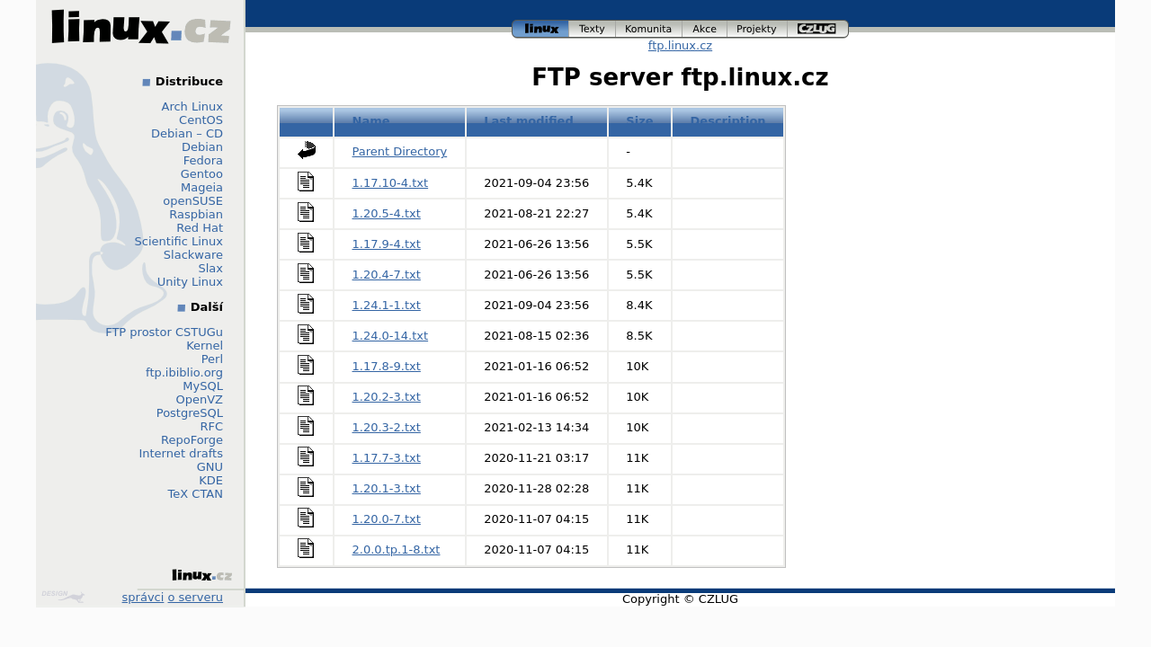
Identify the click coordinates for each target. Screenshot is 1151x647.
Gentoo (202, 174)
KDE (211, 480)
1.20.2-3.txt (386, 396)
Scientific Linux (179, 241)
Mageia (202, 187)
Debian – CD (187, 133)
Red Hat (199, 228)
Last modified (529, 121)
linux (540, 29)
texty (592, 29)
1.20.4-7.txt (386, 274)
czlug (818, 29)
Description (728, 121)
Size (639, 121)
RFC (211, 426)
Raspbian (196, 214)
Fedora (203, 160)
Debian (202, 147)
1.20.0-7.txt (386, 519)
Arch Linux (193, 106)
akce (705, 29)
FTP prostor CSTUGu (164, 332)
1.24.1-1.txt (386, 305)
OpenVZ (199, 399)
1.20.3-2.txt (386, 427)
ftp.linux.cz (680, 45)
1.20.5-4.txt (386, 213)
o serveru (195, 597)
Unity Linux (190, 281)
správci (143, 597)
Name (371, 121)
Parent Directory (400, 151)
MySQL (203, 386)
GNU (210, 467)
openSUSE (193, 201)
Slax (210, 268)
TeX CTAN (195, 494)
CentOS (201, 120)
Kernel (204, 345)
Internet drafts (180, 453)
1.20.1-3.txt (386, 488)
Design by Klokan (62, 596)
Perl (212, 359)
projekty (757, 29)
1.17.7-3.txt (386, 458)
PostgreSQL (189, 413)
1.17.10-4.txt (390, 183)
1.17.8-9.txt (386, 366)
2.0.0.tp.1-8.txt (396, 549)
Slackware (193, 254)
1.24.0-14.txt (390, 335)
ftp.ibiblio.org (184, 372)
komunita (649, 29)
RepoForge (192, 440)
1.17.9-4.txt (386, 244)
